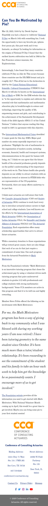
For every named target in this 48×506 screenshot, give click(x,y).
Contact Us (13, 483)
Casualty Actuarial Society (16, 198)
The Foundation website (12, 395)
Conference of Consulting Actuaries (15, 4)
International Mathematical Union (21, 134)
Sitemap (38, 483)
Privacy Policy (26, 483)
